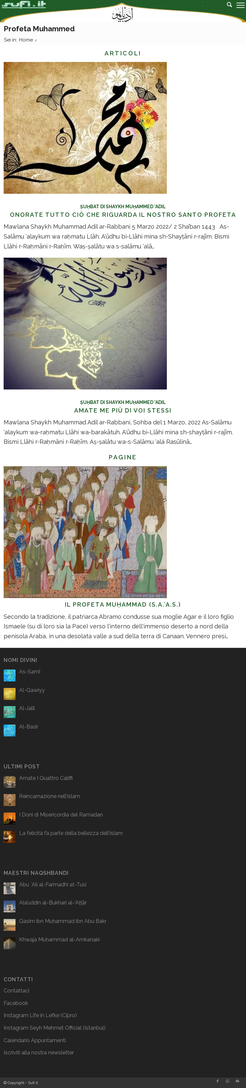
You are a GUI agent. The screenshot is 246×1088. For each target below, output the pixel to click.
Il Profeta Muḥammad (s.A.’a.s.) (123, 604)
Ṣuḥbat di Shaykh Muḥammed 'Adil (123, 206)
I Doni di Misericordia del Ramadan (61, 815)
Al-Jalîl (27, 708)
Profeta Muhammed (39, 28)
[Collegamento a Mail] (237, 1081)
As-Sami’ (30, 672)
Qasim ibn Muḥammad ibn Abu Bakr (63, 921)
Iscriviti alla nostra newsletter (39, 1052)
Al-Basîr (28, 727)
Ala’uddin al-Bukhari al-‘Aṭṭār (53, 903)
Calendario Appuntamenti (35, 1040)
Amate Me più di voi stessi (122, 410)
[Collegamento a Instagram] (227, 1081)
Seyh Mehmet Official (55, 1028)
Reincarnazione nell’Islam (49, 796)
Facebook (16, 1003)
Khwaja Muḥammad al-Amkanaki (59, 939)
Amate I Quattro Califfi (46, 778)
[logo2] (98, 9)
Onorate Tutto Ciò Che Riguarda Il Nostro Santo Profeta (123, 214)
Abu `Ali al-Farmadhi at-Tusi (52, 884)
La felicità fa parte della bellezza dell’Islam (71, 833)
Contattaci (16, 991)
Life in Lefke (44, 1015)
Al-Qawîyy (32, 690)
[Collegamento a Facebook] (218, 1081)
